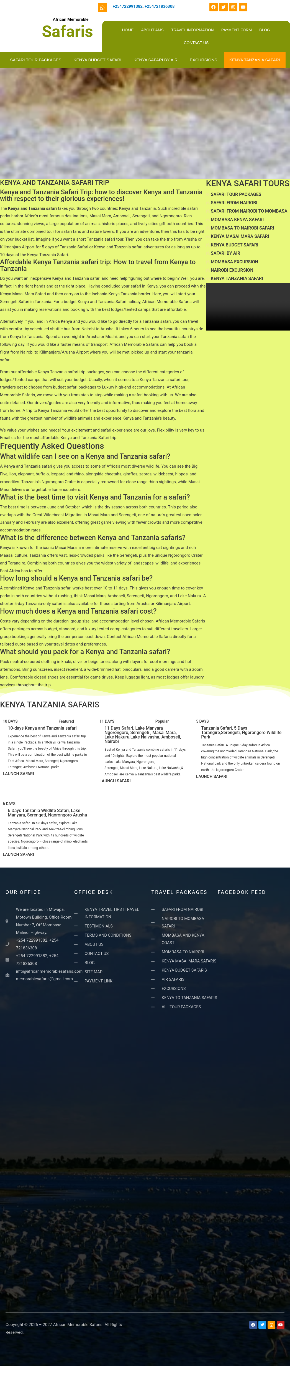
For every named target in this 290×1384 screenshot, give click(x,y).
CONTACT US (196, 43)
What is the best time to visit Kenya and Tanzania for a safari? (95, 497)
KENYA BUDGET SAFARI (97, 59)
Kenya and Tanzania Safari (102, 301)
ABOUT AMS (152, 30)
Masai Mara (100, 215)
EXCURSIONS (203, 59)
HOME (128, 30)
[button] (103, 458)
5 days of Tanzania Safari (65, 246)
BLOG (264, 30)
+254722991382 (128, 6)
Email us (8, 437)
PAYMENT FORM (236, 30)
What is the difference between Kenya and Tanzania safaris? (93, 538)
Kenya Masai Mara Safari (23, 293)
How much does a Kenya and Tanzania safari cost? (78, 611)
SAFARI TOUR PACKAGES (35, 59)
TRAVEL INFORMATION (192, 30)
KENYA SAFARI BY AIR (156, 59)
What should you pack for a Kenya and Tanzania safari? (85, 652)
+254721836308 (161, 6)
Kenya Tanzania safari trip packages (71, 371)
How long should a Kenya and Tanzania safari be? (76, 578)
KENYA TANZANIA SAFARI (254, 59)
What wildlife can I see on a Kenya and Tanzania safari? (85, 456)
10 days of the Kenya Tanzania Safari (34, 254)
